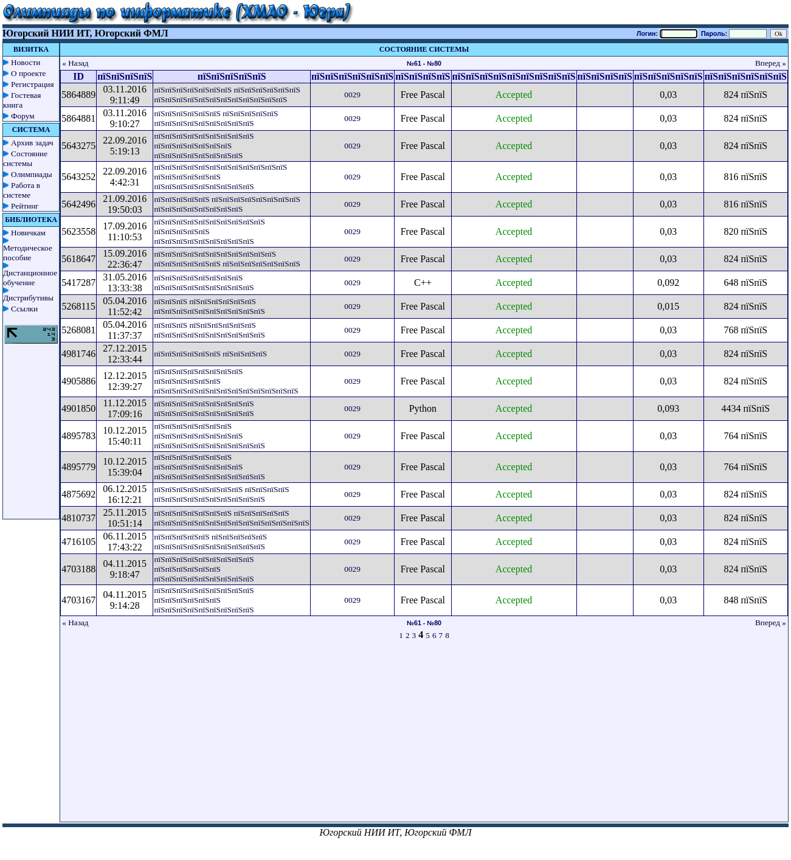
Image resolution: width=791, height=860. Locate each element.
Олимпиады (31, 174)
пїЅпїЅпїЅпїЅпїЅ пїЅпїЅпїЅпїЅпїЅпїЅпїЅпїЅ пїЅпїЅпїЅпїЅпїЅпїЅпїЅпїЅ (227, 204)
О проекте (28, 73)
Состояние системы (25, 158)
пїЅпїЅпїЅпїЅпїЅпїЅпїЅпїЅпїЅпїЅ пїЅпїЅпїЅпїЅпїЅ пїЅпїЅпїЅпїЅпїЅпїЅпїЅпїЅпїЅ (209, 231)
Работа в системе (21, 190)
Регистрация (32, 84)
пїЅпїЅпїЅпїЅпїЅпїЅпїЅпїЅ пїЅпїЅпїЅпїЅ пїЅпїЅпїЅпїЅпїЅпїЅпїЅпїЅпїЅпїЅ (221, 494)
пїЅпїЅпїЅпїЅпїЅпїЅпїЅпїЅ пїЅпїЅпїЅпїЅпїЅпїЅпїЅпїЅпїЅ (204, 282)
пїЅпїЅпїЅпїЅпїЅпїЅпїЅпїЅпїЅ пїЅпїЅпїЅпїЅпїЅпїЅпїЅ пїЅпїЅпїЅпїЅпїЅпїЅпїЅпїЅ (204, 145)
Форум (23, 115)
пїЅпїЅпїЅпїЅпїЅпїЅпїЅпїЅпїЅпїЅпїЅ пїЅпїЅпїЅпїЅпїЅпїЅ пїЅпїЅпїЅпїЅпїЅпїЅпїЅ (227, 258)
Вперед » (770, 63)
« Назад (75, 63)
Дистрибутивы (28, 297)
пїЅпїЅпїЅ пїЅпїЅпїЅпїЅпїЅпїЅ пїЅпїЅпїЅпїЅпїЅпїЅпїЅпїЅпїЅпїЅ (209, 306)
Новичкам (28, 232)
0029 (352, 94)
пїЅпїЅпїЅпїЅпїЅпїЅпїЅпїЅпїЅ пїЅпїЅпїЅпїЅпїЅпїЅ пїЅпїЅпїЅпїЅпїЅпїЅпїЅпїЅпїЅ (204, 569)
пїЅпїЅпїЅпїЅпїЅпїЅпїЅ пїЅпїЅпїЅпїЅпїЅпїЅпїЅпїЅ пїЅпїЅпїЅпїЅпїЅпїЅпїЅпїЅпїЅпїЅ (209, 435)
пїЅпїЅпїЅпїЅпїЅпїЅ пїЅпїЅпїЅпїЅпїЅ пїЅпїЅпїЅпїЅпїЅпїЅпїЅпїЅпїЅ (216, 118)
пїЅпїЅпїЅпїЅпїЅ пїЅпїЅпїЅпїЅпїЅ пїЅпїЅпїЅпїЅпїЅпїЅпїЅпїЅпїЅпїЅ (210, 541)
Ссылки (24, 308)
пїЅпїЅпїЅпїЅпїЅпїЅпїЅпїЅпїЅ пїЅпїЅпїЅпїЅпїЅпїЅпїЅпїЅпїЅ (204, 408)
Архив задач (32, 142)
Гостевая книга (22, 100)
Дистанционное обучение (30, 277)
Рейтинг (25, 205)
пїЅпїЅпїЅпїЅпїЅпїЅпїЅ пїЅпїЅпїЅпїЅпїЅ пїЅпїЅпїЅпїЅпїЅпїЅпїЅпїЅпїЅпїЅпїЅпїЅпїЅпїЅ (231, 517)
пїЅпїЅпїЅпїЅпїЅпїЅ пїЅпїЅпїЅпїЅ (210, 353)
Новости (25, 62)
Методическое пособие (27, 252)
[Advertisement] (424, 736)
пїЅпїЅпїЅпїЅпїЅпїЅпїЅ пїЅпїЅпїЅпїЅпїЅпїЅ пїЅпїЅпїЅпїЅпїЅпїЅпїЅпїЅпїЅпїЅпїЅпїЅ (227, 94)
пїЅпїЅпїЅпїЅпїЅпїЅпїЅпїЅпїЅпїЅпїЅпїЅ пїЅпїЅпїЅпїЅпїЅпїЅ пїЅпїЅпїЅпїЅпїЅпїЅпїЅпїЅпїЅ (220, 176)
